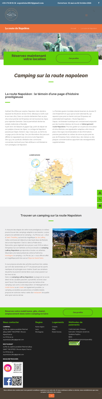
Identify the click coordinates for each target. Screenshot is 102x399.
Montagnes (39, 332)
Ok (51, 395)
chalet (21, 287)
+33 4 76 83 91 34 (9, 3)
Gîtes (53, 329)
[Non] (100, 393)
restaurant (37, 292)
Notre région (39, 327)
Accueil (73, 28)
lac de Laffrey (40, 237)
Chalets (54, 327)
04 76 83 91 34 (8, 337)
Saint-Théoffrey (12, 237)
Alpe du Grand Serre (35, 258)
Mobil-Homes (56, 332)
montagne (9, 255)
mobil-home (9, 287)
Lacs (37, 329)
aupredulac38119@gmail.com (30, 3)
